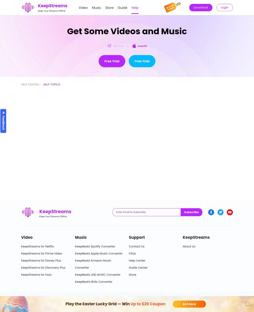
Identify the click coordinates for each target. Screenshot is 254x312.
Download (201, 7)
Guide (122, 7)
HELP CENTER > (31, 84)
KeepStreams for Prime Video (41, 253)
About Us (189, 246)
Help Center (137, 261)
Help (134, 7)
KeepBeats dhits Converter (93, 282)
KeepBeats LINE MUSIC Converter (97, 275)
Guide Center (138, 268)
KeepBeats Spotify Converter (95, 246)
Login (224, 7)
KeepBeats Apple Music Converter (98, 253)
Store (109, 7)
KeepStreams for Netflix (37, 246)
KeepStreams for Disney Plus (41, 261)
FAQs (132, 253)
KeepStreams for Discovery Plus (43, 268)
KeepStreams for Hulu (36, 275)
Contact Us (136, 246)
